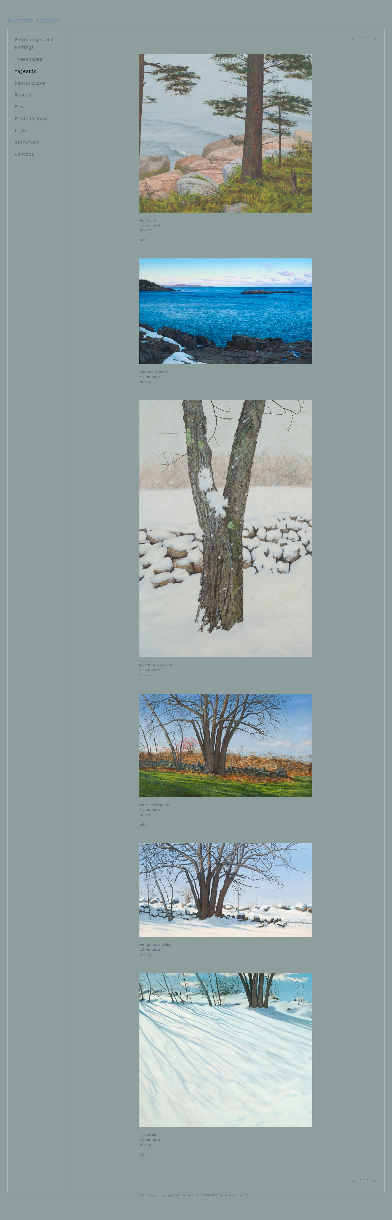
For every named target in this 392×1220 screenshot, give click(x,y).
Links (22, 131)
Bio (19, 107)
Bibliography (31, 119)
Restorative (30, 83)
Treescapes (28, 59)
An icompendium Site (235, 1195)
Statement (27, 142)
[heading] (33, 20)
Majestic (26, 71)
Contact (24, 154)
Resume (23, 95)
